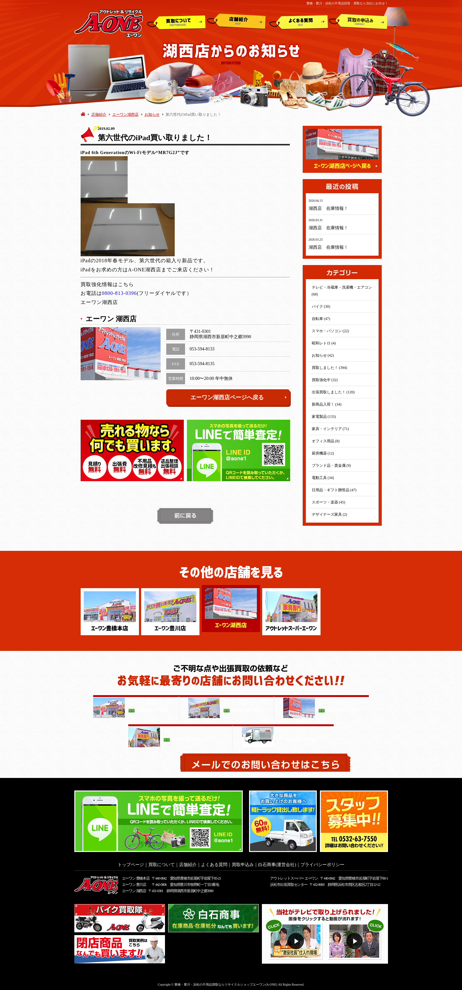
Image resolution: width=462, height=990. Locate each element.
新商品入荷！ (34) (327, 404)
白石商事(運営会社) (277, 862)
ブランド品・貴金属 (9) (331, 465)
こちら (126, 284)
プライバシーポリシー (322, 862)
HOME (83, 114)
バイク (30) (321, 306)
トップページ (131, 862)
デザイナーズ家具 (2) (329, 514)
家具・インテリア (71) (330, 429)
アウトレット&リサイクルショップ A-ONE (108, 23)
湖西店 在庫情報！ (328, 208)
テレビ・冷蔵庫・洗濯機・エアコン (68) (342, 290)
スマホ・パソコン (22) (330, 331)
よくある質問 (298, 21)
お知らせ (152, 114)
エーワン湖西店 (125, 114)
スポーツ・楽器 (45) (328, 502)
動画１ (296, 939)
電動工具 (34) (323, 478)
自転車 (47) (321, 319)
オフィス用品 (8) (326, 441)
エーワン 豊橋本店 (136, 876)
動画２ (355, 939)
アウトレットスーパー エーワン (294, 876)
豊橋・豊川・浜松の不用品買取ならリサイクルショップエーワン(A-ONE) (225, 982)
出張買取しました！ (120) (333, 392)
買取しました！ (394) (329, 367)
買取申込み (358, 21)
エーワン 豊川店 (134, 883)
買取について (176, 21)
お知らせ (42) (323, 355)
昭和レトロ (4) (324, 343)
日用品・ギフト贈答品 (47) (334, 490)
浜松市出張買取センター (288, 883)
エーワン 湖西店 (134, 889)
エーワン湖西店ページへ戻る (238, 397)
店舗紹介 (236, 21)
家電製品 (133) (324, 416)
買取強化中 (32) (325, 380)
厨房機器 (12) (323, 453)
